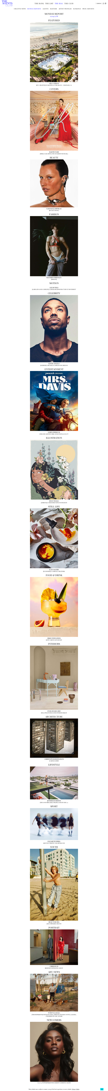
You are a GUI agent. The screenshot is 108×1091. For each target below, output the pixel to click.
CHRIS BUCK (54, 966)
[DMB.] (42, 154)
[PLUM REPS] (47, 571)
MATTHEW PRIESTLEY (54, 278)
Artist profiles (65, 9)
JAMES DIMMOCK (54, 432)
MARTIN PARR (54, 152)
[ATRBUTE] (44, 502)
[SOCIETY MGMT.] (54, 210)
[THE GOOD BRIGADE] (46, 802)
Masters (53, 9)
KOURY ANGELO (54, 364)
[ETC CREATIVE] (40, 85)
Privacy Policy (76, 1089)
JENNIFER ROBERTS (54, 801)
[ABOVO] (45, 843)
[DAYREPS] (43, 365)
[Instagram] (105, 3)
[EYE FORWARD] (51, 924)
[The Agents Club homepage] (7, 3)
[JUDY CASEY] (49, 640)
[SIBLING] (54, 279)
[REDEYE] (47, 968)
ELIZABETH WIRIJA (54, 841)
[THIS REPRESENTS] (37, 1014)
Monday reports (34, 9)
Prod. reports (88, 9)
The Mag (59, 3)
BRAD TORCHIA (54, 922)
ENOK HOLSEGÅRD (54, 711)
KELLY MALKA (54, 501)
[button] (103, 3)
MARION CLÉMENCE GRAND (63, 1083)
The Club (68, 3)
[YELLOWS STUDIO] (46, 713)
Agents (46, 9)
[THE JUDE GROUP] (45, 434)
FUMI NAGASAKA (54, 1013)
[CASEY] (51, 761)
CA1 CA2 (39, 1083)
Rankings (77, 9)
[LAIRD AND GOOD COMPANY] (40, 289)
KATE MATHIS (54, 570)
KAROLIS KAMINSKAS (54, 209)
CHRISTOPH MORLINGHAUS (54, 759)
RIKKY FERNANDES (54, 638)
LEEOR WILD (54, 288)
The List (49, 3)
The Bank (39, 3)
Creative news (20, 9)
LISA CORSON (54, 83)
